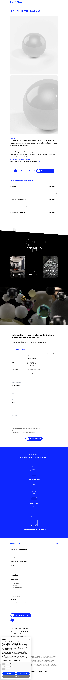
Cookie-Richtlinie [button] (5, 649)
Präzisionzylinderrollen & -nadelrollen (20, 608)
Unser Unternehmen (18, 549)
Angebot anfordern (21, 620)
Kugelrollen (13, 599)
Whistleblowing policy (44, 676)
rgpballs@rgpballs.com (33, 373)
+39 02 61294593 (31, 365)
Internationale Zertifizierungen (18, 561)
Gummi (15, 592)
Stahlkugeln (16, 583)
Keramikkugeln (17, 589)
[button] (29, 639)
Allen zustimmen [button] (23, 673)
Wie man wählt (17, 605)
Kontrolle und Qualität (16, 554)
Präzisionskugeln (14, 579)
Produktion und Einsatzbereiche (21, 603)
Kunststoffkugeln (17, 587)
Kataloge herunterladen (22, 615)
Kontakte (12, 569)
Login (39, 161)
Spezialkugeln (16, 596)
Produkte (14, 575)
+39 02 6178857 (31, 362)
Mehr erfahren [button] (16, 676)
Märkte (12, 565)
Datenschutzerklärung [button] (6, 644)
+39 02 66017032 (31, 363)
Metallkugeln (16, 585)
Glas (14, 594)
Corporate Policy (42, 671)
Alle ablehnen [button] (9, 673)
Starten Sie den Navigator (32, 358)
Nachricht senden (35, 438)
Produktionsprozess (15, 557)
